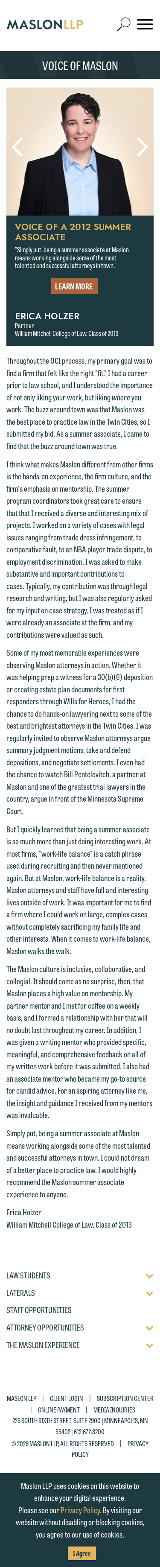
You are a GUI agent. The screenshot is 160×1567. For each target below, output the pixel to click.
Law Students (28, 1275)
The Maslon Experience (43, 1345)
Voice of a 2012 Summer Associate (73, 232)
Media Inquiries (114, 1410)
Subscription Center (125, 1398)
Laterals (20, 1293)
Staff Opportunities (39, 1310)
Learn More (74, 286)
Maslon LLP (21, 1398)
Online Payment (59, 1410)
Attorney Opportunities (45, 1327)
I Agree (82, 1553)
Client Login (66, 1398)
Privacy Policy (80, 1510)
